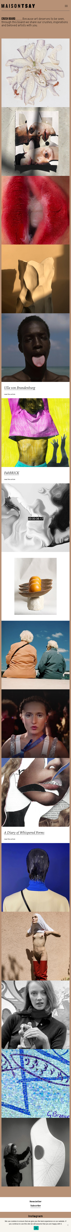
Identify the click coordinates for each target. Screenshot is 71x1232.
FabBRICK (11, 472)
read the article (9, 394)
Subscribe (35, 1205)
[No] (67, 1225)
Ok (36, 1228)
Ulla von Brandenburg (19, 387)
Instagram (35, 1216)
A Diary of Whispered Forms (24, 832)
